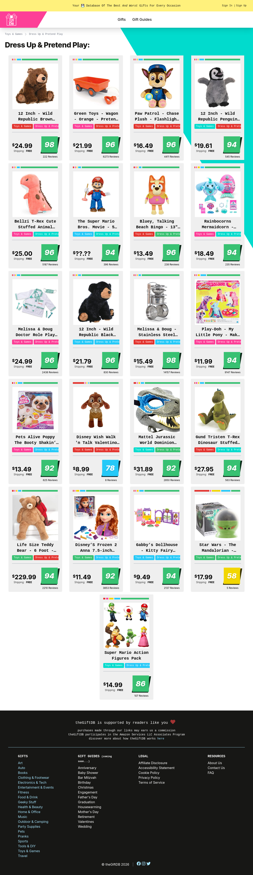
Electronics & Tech (32, 782)
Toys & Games (13, 34)
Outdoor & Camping (33, 822)
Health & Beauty (30, 807)
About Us (215, 763)
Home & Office (29, 812)
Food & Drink (28, 797)
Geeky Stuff (27, 802)
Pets (21, 831)
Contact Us (216, 768)
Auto (21, 768)
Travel (22, 856)
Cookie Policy (149, 773)
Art (20, 763)
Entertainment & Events (36, 787)
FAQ (211, 773)
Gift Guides (142, 19)
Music (22, 817)
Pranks (23, 836)
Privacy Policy (149, 778)
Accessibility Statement (157, 768)
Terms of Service (152, 782)
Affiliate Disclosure (153, 763)
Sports (23, 841)
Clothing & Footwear (33, 778)
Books (23, 773)
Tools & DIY (27, 846)
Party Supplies (29, 826)
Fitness (23, 792)
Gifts (122, 19)
